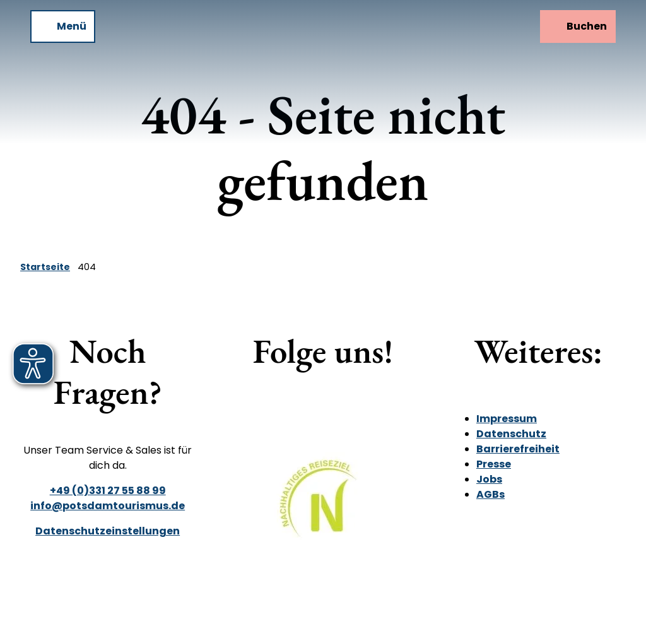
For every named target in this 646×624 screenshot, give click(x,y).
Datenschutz (511, 434)
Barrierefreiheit (518, 449)
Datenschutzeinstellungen (107, 531)
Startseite (45, 267)
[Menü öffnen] (62, 26)
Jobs (489, 479)
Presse (493, 464)
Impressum (506, 418)
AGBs (490, 494)
